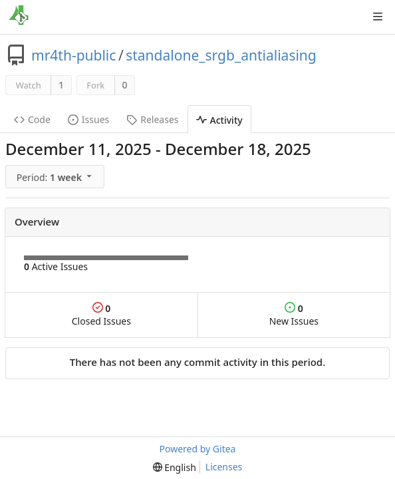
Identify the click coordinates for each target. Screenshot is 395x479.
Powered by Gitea (198, 448)
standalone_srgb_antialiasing (221, 55)
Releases (152, 119)
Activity (219, 120)
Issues (88, 119)
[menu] (56, 177)
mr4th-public (73, 55)
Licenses (224, 466)
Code (32, 119)
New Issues (294, 315)
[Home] (19, 16)
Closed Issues (101, 315)
